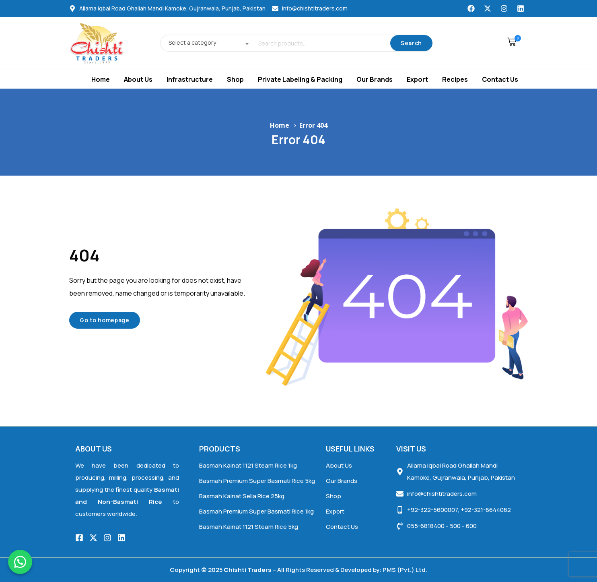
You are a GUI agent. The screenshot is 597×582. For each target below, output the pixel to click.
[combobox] (206, 43)
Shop (235, 79)
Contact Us (500, 79)
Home (100, 79)
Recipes (455, 79)
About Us (138, 79)
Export (417, 79)
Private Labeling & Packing (300, 79)
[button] (509, 43)
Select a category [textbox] (192, 42)
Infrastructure (190, 79)
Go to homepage (105, 320)
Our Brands (374, 79)
